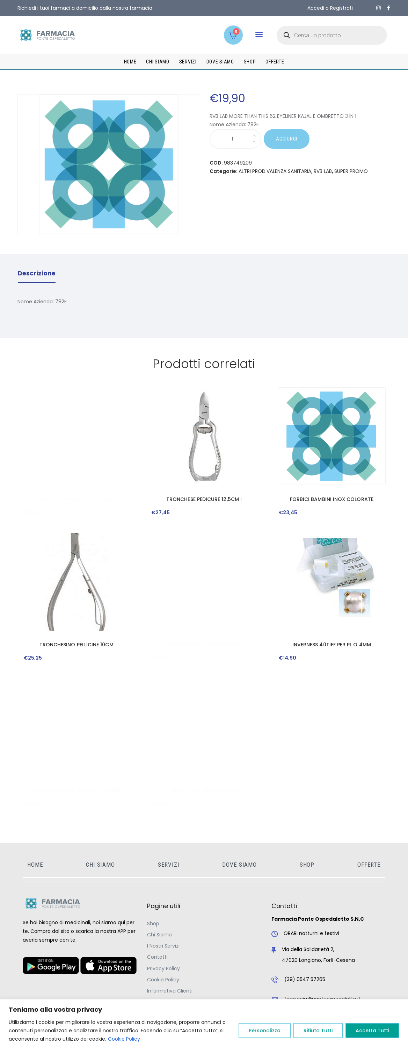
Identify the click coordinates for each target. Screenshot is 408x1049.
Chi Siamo (159, 934)
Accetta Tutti (372, 1030)
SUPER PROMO (351, 171)
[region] (204, 1024)
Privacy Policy (163, 968)
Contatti (157, 956)
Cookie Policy (124, 1038)
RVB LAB (323, 171)
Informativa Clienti (169, 990)
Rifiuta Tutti (318, 1030)
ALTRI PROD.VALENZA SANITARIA (275, 171)
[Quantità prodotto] (236, 139)
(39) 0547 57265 (304, 979)
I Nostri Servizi (163, 945)
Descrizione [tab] (37, 273)
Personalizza (264, 1030)
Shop (153, 923)
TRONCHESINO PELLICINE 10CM (76, 644)
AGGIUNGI (286, 139)
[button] (259, 35)
